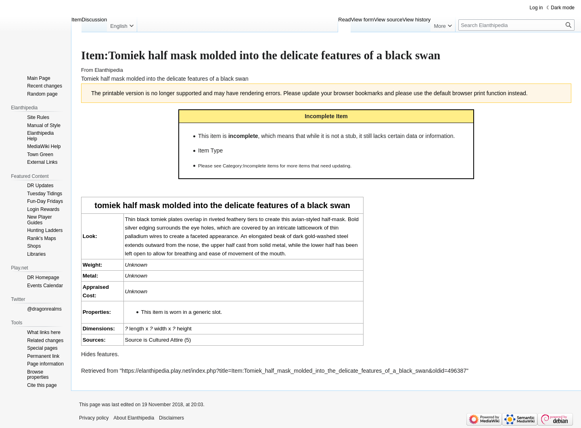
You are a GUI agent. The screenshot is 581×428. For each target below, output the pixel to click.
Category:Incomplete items (251, 165)
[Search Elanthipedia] (516, 25)
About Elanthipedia (133, 418)
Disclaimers (171, 418)
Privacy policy (94, 418)
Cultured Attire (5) (170, 340)
